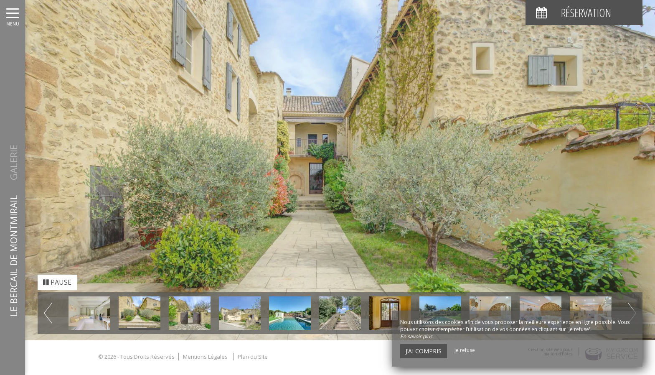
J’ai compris (424, 351)
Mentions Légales (205, 348)
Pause (57, 273)
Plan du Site (253, 348)
